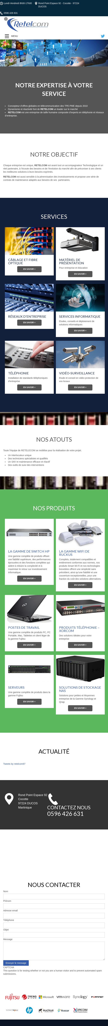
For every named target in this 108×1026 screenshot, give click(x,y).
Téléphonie (18, 373)
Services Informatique (79, 316)
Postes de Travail (24, 627)
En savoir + (29, 269)
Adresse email (10, 910)
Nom (5, 891)
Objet (6, 929)
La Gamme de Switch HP (29, 551)
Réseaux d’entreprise (27, 316)
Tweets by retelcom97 (14, 764)
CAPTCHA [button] (8, 967)
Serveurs (16, 687)
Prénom (7, 901)
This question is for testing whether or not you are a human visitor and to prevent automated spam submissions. (54, 977)
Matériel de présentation (71, 261)
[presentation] (28, 981)
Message (8, 939)
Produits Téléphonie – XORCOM (79, 629)
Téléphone (8, 920)
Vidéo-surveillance (77, 373)
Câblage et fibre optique (23, 261)
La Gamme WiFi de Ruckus (74, 552)
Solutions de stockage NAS (80, 689)
